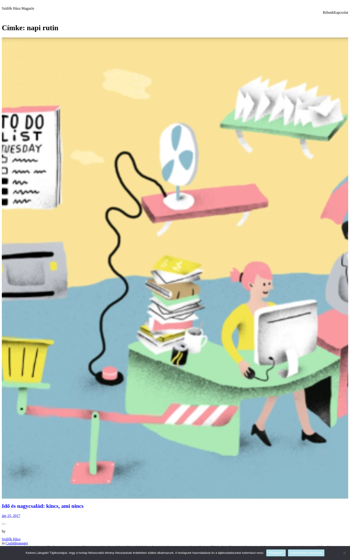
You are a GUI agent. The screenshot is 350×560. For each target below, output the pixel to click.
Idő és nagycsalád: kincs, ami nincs (42, 506)
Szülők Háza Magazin (18, 8)
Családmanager (16, 543)
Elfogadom (276, 553)
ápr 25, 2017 (11, 516)
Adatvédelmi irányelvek (306, 553)
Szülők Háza (11, 539)
